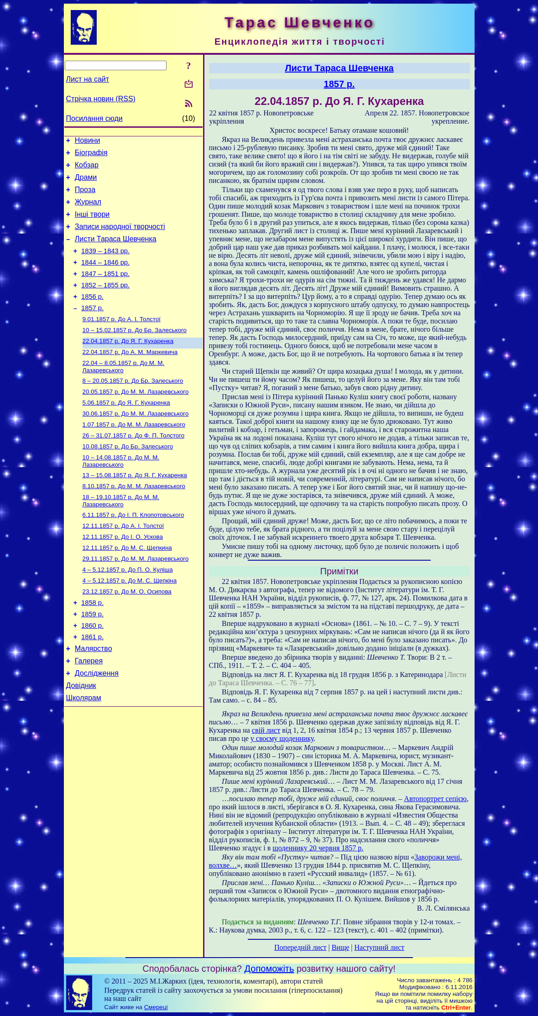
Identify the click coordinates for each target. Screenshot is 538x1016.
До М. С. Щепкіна (130, 622)
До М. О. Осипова (127, 633)
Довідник (81, 739)
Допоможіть (269, 969)
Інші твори (92, 224)
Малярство (93, 698)
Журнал (88, 210)
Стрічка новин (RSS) (101, 99)
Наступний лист (379, 947)
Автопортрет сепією (435, 798)
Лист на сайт (88, 79)
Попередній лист (300, 947)
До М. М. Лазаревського (124, 392)
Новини (87, 142)
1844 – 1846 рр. (105, 277)
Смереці (156, 1007)
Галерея (89, 711)
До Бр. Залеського (135, 352)
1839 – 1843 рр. (105, 264)
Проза (85, 196)
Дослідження (97, 725)
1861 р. (92, 684)
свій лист (266, 730)
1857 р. (92, 328)
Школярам (83, 752)
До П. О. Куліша (128, 610)
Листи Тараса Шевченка (116, 251)
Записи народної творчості (120, 237)
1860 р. (92, 672)
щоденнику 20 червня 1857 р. (317, 848)
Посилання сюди (94, 118)
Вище (341, 947)
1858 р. (92, 646)
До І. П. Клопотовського (133, 550)
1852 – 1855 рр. (105, 303)
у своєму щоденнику (282, 738)
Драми (86, 183)
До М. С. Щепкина (127, 586)
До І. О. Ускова (123, 574)
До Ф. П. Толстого (134, 466)
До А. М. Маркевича (130, 376)
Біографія (91, 155)
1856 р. (92, 315)
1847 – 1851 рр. (105, 290)
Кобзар (87, 169)
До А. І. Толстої (122, 340)
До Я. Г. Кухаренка (128, 364)
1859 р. (92, 659)
